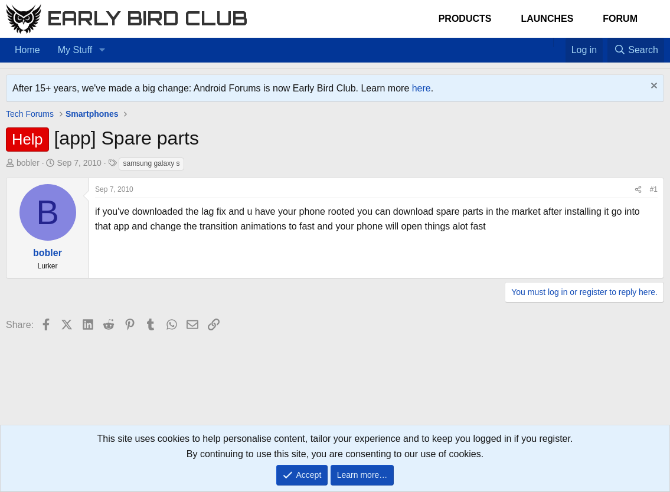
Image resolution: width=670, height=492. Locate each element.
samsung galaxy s (151, 163)
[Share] (638, 189)
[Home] (547, 42)
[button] (101, 50)
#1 (654, 189)
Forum (620, 19)
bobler (28, 163)
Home (27, 50)
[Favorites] (559, 42)
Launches (547, 19)
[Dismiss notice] (653, 87)
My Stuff (75, 50)
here (421, 88)
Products (465, 19)
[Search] (635, 50)
